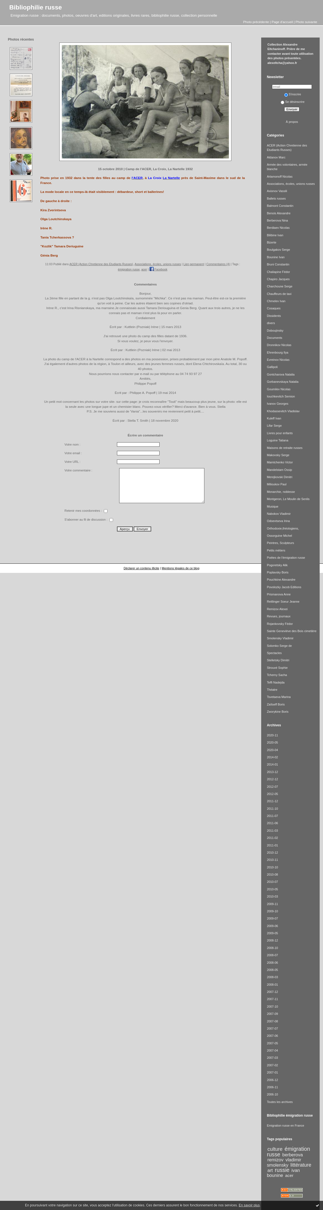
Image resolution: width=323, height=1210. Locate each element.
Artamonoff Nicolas (279, 176)
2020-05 (272, 742)
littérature (300, 1165)
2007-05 (272, 1043)
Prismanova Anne (278, 594)
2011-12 (272, 801)
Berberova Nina (277, 220)
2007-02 (272, 1065)
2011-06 (272, 823)
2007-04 (272, 1050)
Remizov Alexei (277, 609)
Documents (274, 337)
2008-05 (272, 970)
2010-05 (272, 889)
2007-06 (272, 1035)
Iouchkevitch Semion (281, 396)
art (270, 1170)
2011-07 (272, 816)
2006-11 (272, 1087)
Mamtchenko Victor (280, 462)
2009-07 (272, 918)
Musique (272, 506)
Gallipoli (272, 367)
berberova (292, 1154)
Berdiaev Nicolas (278, 227)
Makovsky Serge (278, 455)
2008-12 (272, 940)
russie (282, 1170)
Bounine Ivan (276, 257)
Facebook (158, 269)
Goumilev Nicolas (278, 389)
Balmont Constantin (280, 205)
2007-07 (272, 1028)
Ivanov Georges (277, 403)
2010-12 (272, 852)
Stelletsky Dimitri (278, 660)
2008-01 (272, 984)
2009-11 (272, 904)
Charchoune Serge (279, 286)
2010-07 (272, 881)
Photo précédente (256, 22)
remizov (275, 1159)
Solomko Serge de (279, 645)
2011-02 (272, 837)
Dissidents (274, 315)
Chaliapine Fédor (278, 272)
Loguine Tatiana (277, 440)
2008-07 (272, 955)
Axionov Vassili (277, 191)
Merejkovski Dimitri (279, 477)
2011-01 (272, 845)
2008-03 (272, 977)
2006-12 (272, 1080)
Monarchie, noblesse (281, 491)
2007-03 (272, 1057)
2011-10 (272, 808)
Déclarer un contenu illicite (141, 568)
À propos (292, 121)
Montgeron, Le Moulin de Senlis (288, 499)
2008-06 (272, 962)
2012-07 (272, 786)
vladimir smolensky (284, 1162)
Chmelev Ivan (276, 301)
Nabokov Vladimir (278, 513)
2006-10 (272, 1094)
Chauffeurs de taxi (279, 293)
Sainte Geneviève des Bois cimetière (291, 631)
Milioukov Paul (276, 484)
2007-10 (272, 1006)
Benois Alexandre (278, 213)
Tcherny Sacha (277, 675)
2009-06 (272, 926)
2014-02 (272, 757)
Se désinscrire (292, 101)
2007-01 (272, 1072)
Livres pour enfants (280, 433)
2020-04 (272, 750)
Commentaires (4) (218, 264)
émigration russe (129, 269)
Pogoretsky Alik (277, 565)
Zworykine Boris (277, 711)
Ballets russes (276, 198)
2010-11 (272, 859)
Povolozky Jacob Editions (284, 587)
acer (144, 269)
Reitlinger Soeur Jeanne (283, 601)
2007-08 (272, 1021)
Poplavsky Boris (277, 572)
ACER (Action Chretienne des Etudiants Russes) (101, 264)
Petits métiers (276, 550)
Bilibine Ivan (275, 235)
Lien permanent (193, 264)
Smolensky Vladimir (280, 638)
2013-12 (272, 772)
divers (271, 323)
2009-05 (272, 933)
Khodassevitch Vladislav (283, 411)
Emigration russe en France (285, 1125)
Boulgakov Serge (278, 249)
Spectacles (274, 653)
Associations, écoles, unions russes (157, 264)
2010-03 (272, 896)
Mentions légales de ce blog (180, 568)
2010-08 (272, 874)
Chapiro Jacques (278, 279)
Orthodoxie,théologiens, (283, 528)
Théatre (272, 689)
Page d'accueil (282, 22)
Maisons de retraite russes (284, 447)
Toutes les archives (280, 1102)
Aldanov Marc (276, 157)
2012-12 (272, 779)
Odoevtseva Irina (278, 521)
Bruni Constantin (278, 264)
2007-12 (272, 991)
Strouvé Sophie (277, 667)
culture (275, 1149)
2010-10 (272, 867)
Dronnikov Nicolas (279, 345)
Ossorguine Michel (279, 535)
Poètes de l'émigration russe (286, 557)
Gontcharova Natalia (280, 374)
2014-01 (272, 764)
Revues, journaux (278, 616)
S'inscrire (292, 94)
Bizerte (271, 242)
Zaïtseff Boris (276, 704)
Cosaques (273, 308)
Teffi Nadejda (275, 682)
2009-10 (272, 911)
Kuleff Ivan (274, 418)
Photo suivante (306, 22)
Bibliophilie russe (35, 7)
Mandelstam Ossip (279, 469)
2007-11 (272, 999)
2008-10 (272, 948)
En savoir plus (249, 1205)
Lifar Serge (274, 425)
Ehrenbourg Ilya (277, 352)
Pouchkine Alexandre (281, 579)
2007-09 (272, 1013)
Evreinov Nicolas (278, 359)
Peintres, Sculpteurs (280, 543)
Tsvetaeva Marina (278, 697)
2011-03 (272, 830)
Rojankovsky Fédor (280, 623)
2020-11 (272, 735)
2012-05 (272, 794)
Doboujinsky (275, 330)
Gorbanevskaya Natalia (282, 381)
